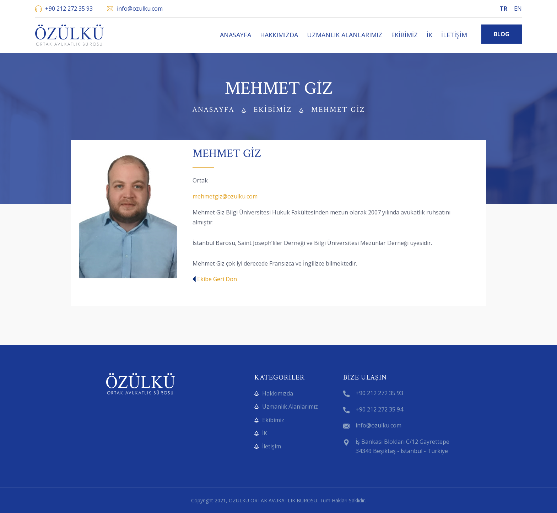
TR (503, 8)
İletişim (454, 35)
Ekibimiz (404, 35)
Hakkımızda (279, 35)
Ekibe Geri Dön (215, 279)
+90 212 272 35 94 (379, 409)
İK (429, 35)
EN (518, 8)
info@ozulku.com (140, 8)
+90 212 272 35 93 (69, 8)
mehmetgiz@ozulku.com (225, 196)
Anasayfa (235, 35)
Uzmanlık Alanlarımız (344, 35)
